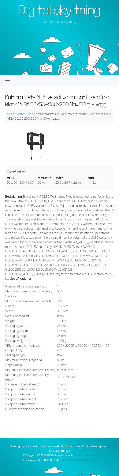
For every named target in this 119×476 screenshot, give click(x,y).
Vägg (31, 114)
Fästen (21, 114)
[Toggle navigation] (7, 80)
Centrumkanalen (85, 455)
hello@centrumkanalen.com (79, 460)
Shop (10, 114)
